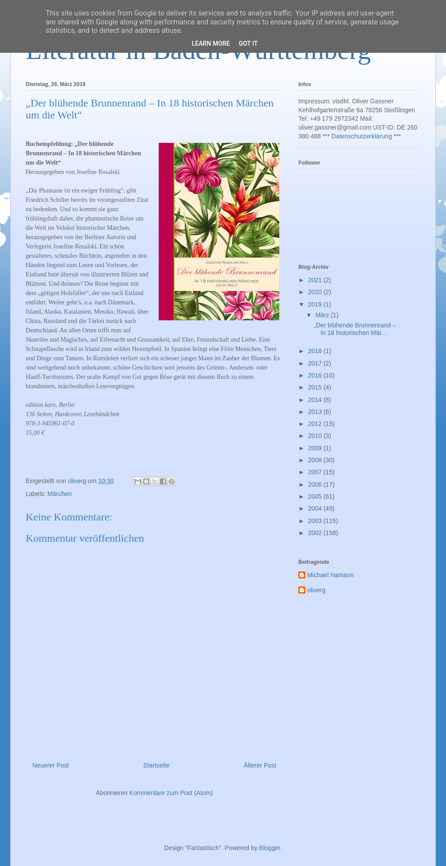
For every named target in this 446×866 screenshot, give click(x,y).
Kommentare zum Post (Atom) (171, 792)
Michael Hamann (330, 575)
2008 (316, 460)
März (323, 315)
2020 (316, 291)
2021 (316, 279)
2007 (316, 472)
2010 (316, 435)
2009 (316, 448)
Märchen (59, 493)
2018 (316, 350)
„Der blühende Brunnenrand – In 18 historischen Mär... (355, 329)
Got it (248, 43)
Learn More (211, 43)
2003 (316, 520)
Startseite (156, 765)
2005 (316, 496)
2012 (316, 423)
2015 (316, 387)
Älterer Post (260, 765)
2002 (316, 532)
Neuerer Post (50, 765)
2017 (316, 363)
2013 (316, 411)
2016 (316, 375)
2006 (316, 484)
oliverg (316, 590)
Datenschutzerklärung (362, 136)
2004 (316, 508)
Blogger (269, 847)
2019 (316, 304)
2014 (316, 399)
